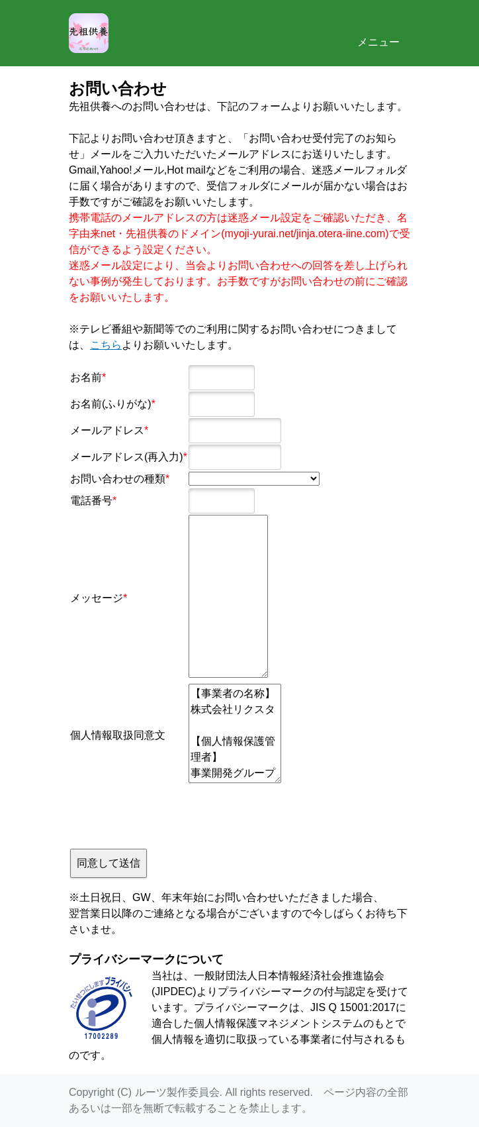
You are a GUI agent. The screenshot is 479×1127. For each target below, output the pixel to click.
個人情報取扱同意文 (117, 735)
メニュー (378, 32)
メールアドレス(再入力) (126, 456)
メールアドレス (107, 430)
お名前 (86, 377)
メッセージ (96, 598)
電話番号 (91, 500)
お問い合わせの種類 (117, 478)
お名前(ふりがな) (111, 403)
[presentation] (170, 815)
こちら (106, 344)
